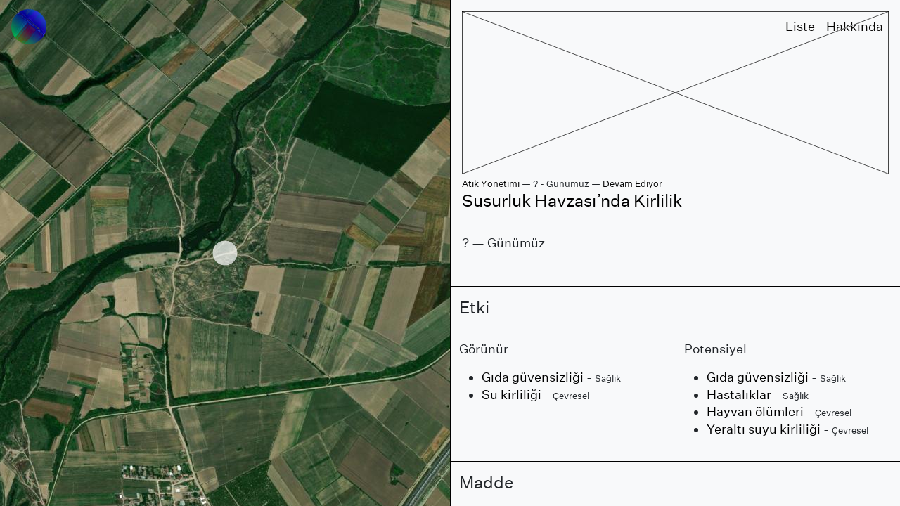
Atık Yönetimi (491, 184)
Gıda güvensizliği (533, 377)
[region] (225, 253)
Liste (800, 26)
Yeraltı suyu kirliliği (764, 429)
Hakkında (854, 26)
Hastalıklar (739, 394)
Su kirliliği (511, 394)
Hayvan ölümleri (755, 411)
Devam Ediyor (632, 184)
